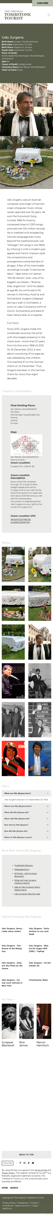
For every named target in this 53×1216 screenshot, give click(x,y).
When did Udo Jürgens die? (16, 812)
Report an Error (22, 1206)
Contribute (7, 1206)
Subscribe (42, 3)
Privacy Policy (8, 1173)
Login (35, 1206)
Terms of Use (41, 1170)
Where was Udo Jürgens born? (18, 806)
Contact (34, 1203)
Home (5, 1188)
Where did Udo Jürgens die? (17, 818)
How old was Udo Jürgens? (16, 825)
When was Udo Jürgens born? (17, 793)
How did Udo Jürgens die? (16, 831)
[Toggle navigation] (49, 15)
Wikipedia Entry (21, 869)
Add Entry (7, 1208)
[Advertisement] (26, 1103)
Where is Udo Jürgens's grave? (18, 837)
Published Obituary (23, 865)
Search (14, 1188)
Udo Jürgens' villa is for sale (27, 894)
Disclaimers (23, 1203)
